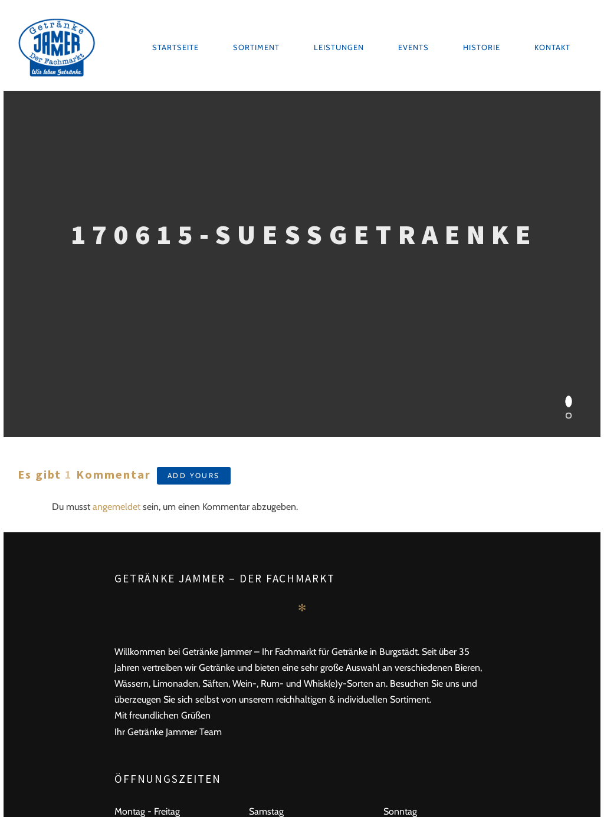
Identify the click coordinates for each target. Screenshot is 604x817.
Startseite (175, 47)
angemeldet (116, 506)
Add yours (194, 475)
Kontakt (552, 47)
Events (413, 47)
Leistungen (339, 47)
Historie (481, 47)
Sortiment (256, 47)
